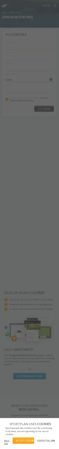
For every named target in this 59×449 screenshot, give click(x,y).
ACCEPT (25, 440)
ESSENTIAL (46, 440)
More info (6, 442)
